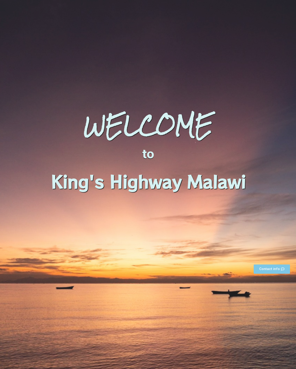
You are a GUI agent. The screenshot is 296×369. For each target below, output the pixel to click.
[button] (272, 269)
